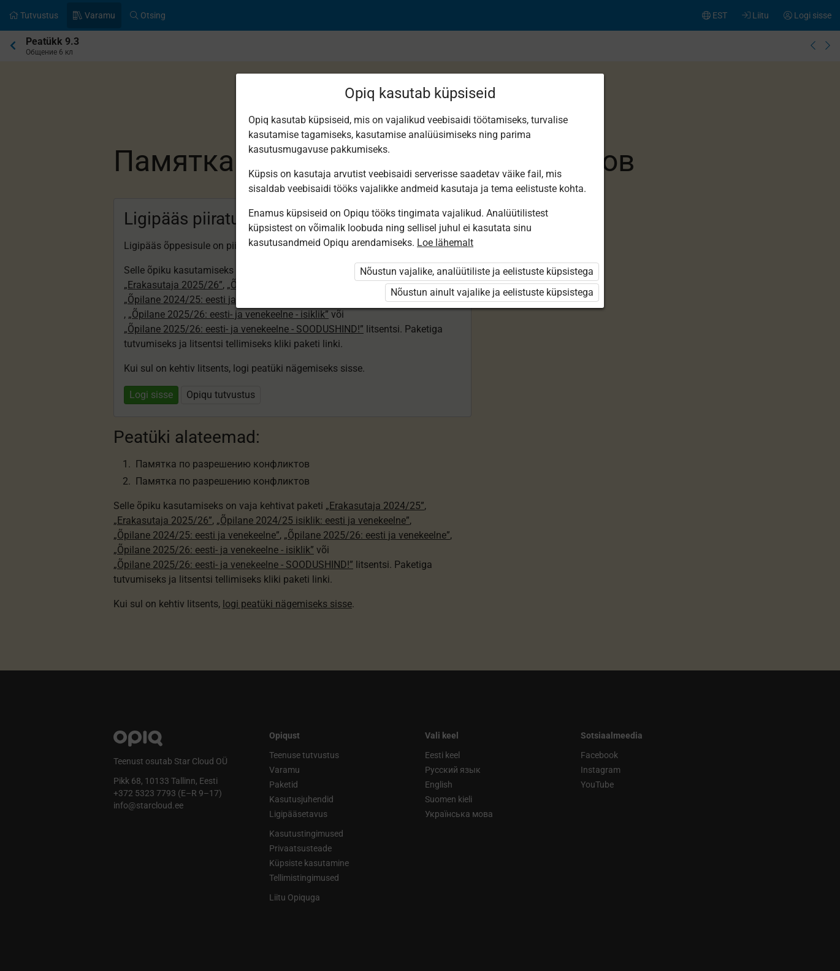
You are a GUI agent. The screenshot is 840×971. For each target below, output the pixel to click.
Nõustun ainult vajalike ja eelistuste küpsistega (492, 292)
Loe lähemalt (445, 242)
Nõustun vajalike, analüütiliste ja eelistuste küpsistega (477, 271)
